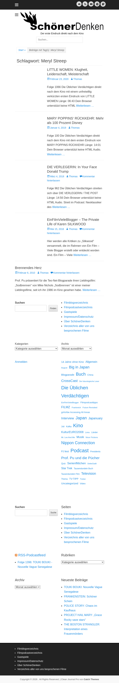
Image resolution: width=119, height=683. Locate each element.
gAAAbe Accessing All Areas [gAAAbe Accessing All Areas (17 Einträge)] (75, 412)
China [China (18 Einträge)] (90, 375)
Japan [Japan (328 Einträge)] (81, 418)
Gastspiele (70, 311)
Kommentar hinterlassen (66, 272)
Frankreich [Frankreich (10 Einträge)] (76, 407)
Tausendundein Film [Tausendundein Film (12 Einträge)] (70, 474)
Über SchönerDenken (77, 321)
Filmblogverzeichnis (76, 302)
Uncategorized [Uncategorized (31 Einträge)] (69, 483)
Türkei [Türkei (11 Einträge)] (83, 479)
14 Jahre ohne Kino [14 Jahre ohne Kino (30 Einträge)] (72, 361)
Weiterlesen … (85, 105)
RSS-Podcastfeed (32, 555)
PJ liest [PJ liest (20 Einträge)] (65, 451)
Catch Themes (91, 679)
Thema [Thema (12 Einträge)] (64, 479)
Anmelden (21, 361)
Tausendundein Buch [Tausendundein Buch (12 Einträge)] (83, 468)
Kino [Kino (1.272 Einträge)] (78, 425)
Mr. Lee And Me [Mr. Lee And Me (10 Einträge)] (68, 437)
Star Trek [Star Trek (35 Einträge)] (66, 468)
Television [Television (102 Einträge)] (88, 473)
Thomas (77, 79)
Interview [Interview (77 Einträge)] (67, 418)
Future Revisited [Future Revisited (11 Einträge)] (90, 407)
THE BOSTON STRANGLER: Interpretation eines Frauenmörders (82, 629)
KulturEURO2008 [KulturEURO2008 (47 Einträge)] (72, 432)
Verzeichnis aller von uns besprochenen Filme (41, 669)
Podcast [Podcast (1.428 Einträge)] (79, 450)
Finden (53, 308)
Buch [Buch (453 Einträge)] (81, 374)
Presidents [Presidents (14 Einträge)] (95, 451)
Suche (53, 512)
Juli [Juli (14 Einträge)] (62, 426)
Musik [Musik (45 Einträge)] (80, 437)
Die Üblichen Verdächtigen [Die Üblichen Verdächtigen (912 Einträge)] (75, 391)
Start (22, 50)
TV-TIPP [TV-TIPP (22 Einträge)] (73, 478)
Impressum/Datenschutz (79, 316)
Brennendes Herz (28, 268)
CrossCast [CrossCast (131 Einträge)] (69, 381)
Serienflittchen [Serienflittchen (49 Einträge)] (76, 463)
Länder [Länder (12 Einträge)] (94, 432)
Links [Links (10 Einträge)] (87, 432)
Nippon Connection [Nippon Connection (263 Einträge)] (78, 443)
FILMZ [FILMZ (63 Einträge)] (65, 407)
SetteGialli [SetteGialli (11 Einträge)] (92, 463)
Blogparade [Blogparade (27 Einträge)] (67, 374)
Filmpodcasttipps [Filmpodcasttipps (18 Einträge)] (89, 402)
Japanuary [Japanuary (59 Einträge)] (95, 418)
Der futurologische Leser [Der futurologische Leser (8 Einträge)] (89, 381)
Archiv (65, 343)
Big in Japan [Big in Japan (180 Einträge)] (79, 367)
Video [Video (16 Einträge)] (83, 483)
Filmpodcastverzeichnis (78, 307)
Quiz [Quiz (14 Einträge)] (63, 463)
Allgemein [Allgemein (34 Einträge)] (91, 361)
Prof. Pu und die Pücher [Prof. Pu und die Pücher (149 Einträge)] (80, 458)
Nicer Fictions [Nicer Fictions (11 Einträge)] (92, 437)
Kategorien (21, 343)
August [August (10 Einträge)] (64, 368)
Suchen (20, 302)
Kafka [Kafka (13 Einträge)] (69, 426)
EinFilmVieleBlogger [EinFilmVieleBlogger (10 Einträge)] (70, 403)
